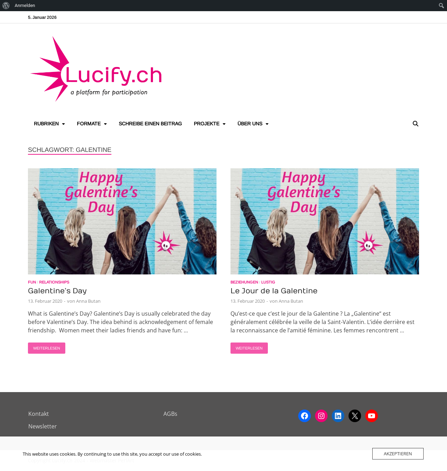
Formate (89, 123)
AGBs (170, 414)
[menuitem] (6, 5)
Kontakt (38, 414)
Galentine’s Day (57, 291)
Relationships (54, 282)
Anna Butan (88, 301)
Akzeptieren (398, 453)
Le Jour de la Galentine (273, 291)
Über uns (249, 123)
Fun (32, 282)
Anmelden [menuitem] (25, 5)
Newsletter (42, 426)
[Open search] (415, 124)
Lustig (268, 282)
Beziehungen (244, 282)
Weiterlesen (44, 346)
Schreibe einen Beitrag (150, 123)
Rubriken (46, 123)
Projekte (206, 123)
